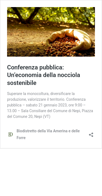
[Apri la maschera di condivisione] (91, 133)
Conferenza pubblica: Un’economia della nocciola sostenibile (43, 75)
